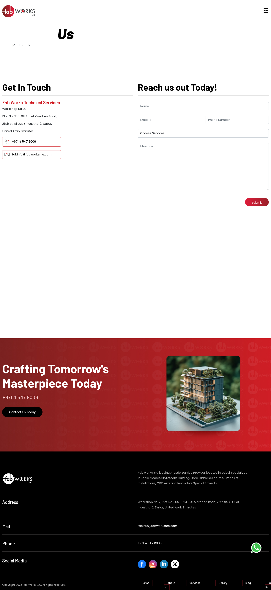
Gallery (222, 581)
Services (195, 581)
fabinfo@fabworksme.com (31, 154)
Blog (248, 581)
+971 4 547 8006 (24, 141)
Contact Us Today (22, 412)
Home (6, 45)
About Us (169, 583)
